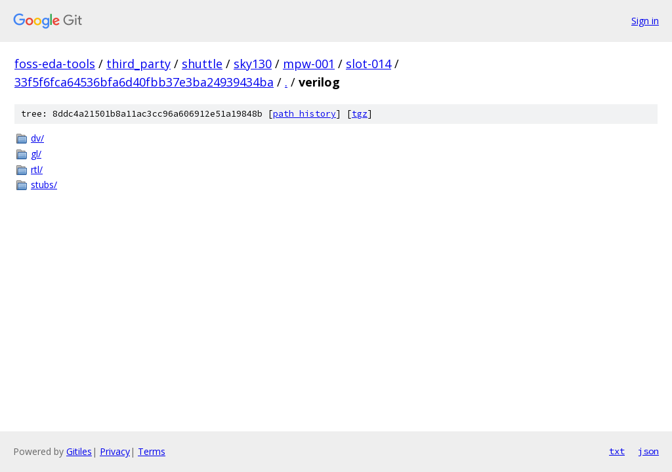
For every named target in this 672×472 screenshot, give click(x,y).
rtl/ (37, 169)
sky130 (253, 63)
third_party (138, 63)
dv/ (37, 138)
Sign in (645, 20)
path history (304, 113)
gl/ (36, 154)
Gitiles (79, 451)
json (648, 451)
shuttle (202, 63)
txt (617, 451)
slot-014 (368, 63)
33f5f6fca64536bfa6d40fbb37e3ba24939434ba (144, 82)
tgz (360, 113)
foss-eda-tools (54, 63)
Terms (151, 451)
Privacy (115, 451)
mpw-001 (309, 63)
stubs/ (44, 184)
